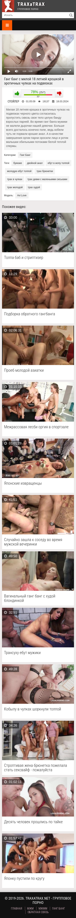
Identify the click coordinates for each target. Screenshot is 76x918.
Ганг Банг (25, 155)
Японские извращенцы (23, 483)
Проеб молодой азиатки (24, 370)
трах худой (34, 187)
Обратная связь (38, 912)
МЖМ (30, 908)
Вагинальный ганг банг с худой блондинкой (29, 598)
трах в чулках (14, 179)
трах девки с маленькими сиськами (47, 179)
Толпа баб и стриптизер (23, 257)
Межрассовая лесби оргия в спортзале (36, 427)
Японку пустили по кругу (24, 878)
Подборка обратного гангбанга (29, 314)
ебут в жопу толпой (58, 163)
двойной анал (35, 163)
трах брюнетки (44, 171)
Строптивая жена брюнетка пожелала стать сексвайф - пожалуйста (35, 767)
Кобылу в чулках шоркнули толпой (32, 709)
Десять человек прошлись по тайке (33, 822)
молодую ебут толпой (19, 171)
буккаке (17, 163)
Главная (16, 908)
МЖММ (43, 908)
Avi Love (22, 195)
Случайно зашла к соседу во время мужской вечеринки (33, 541)
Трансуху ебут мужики (22, 652)
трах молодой (15, 187)
